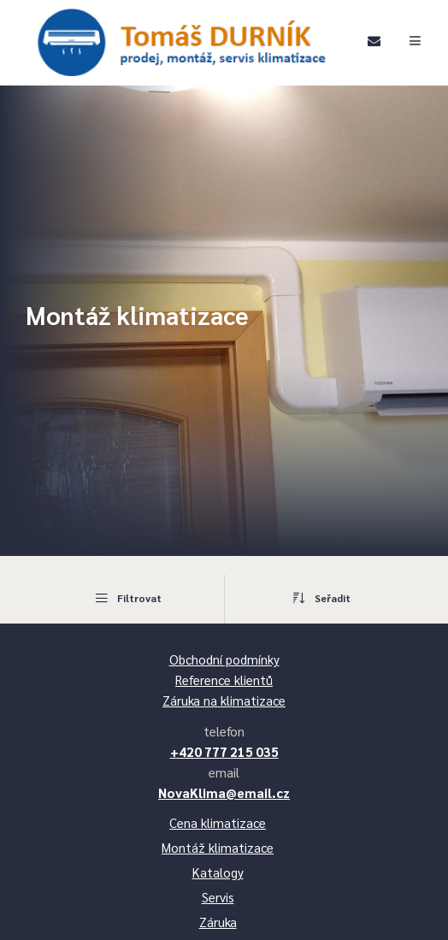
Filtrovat (127, 598)
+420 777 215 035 (224, 751)
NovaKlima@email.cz (224, 792)
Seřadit (321, 598)
